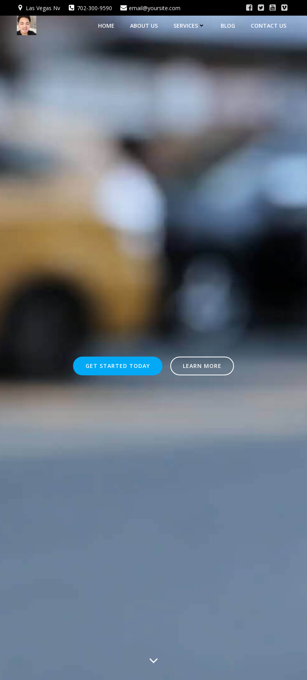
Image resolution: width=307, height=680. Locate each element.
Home (106, 25)
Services (189, 25)
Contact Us (268, 25)
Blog (228, 25)
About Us (144, 25)
